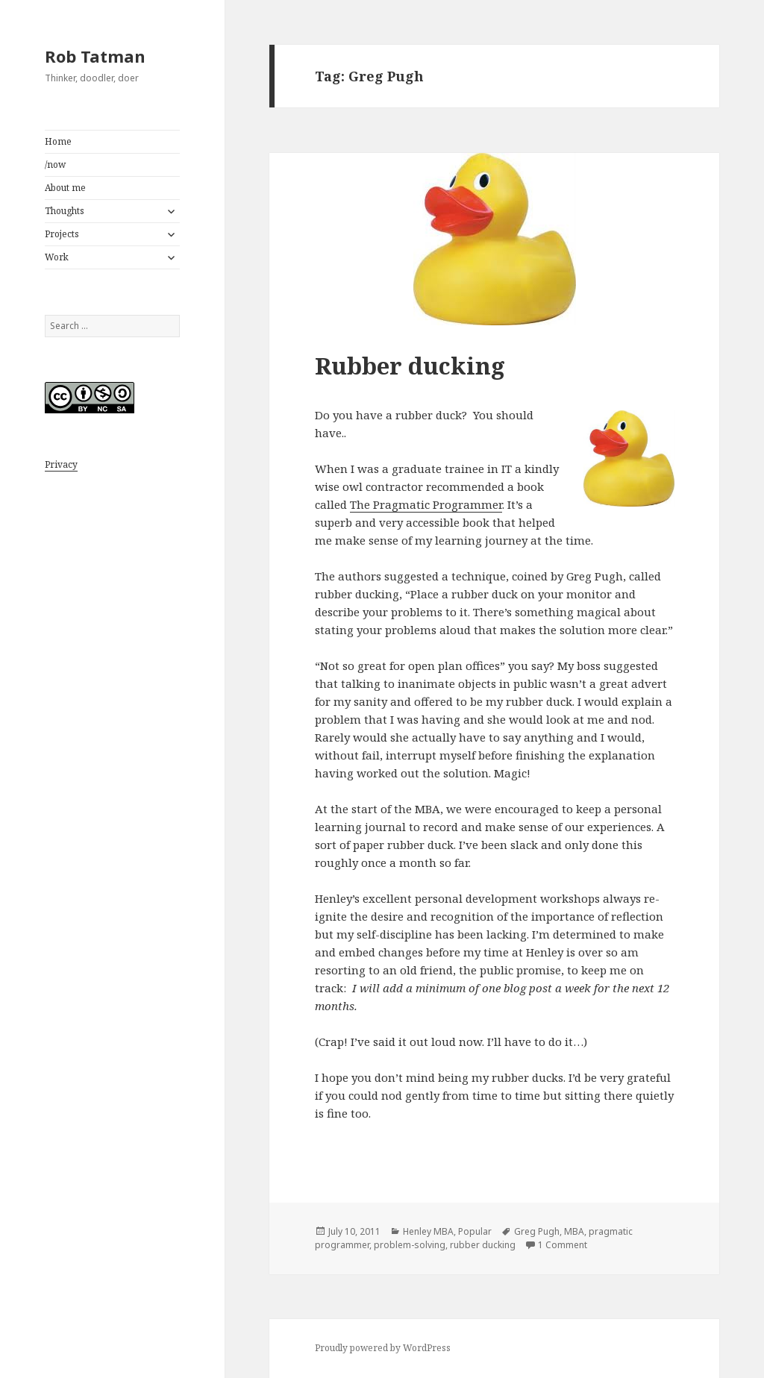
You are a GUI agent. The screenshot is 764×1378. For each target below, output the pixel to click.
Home (58, 141)
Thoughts (64, 210)
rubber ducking (483, 1244)
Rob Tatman (95, 56)
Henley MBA (428, 1231)
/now (55, 164)
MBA (574, 1231)
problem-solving (409, 1244)
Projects (62, 234)
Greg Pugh (537, 1231)
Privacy (61, 464)
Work (57, 257)
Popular (475, 1231)
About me (65, 187)
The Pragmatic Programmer (426, 504)
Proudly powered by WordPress (383, 1347)
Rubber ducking (410, 365)
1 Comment (562, 1244)
